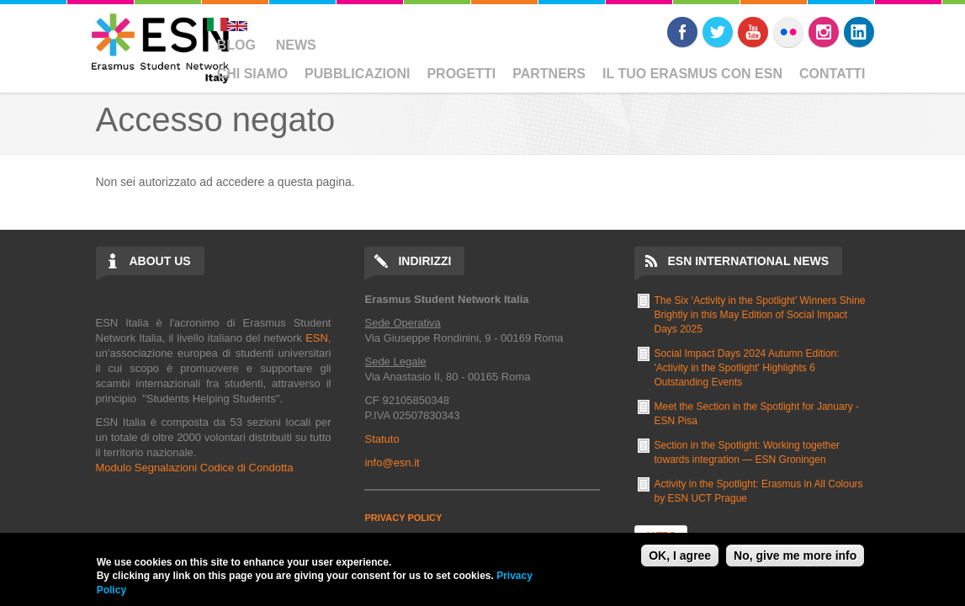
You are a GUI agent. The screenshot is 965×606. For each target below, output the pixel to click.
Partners (549, 73)
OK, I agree (680, 555)
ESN (316, 338)
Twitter (718, 32)
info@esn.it (391, 462)
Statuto (381, 439)
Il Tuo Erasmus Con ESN (692, 73)
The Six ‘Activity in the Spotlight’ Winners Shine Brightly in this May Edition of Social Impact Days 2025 (760, 315)
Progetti (461, 73)
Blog (236, 45)
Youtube (753, 32)
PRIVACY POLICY (403, 518)
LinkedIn (859, 32)
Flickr (788, 32)
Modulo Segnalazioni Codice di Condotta (195, 467)
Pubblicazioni (357, 73)
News (296, 45)
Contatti (832, 73)
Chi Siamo (252, 73)
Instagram (824, 32)
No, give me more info (795, 555)
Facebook (682, 32)
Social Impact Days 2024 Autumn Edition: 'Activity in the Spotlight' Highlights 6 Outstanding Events (747, 368)
